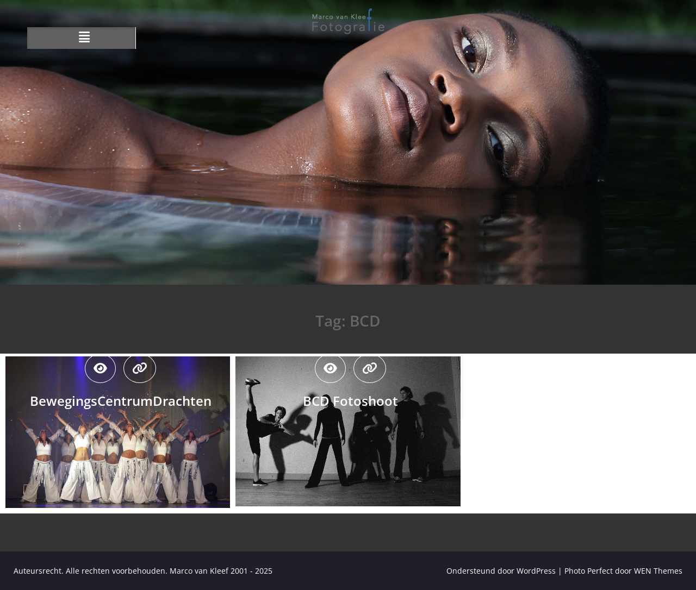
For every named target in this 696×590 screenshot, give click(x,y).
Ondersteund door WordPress (501, 571)
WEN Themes (658, 571)
